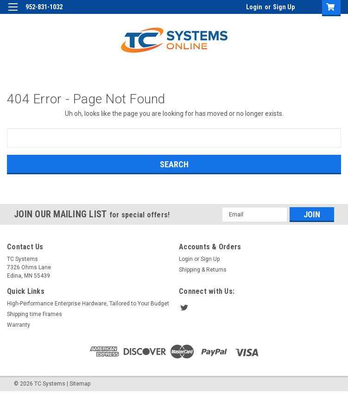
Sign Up (284, 7)
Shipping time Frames (34, 314)
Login (254, 7)
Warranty (18, 325)
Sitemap (80, 383)
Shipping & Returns (203, 269)
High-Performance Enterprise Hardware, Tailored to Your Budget (88, 303)
